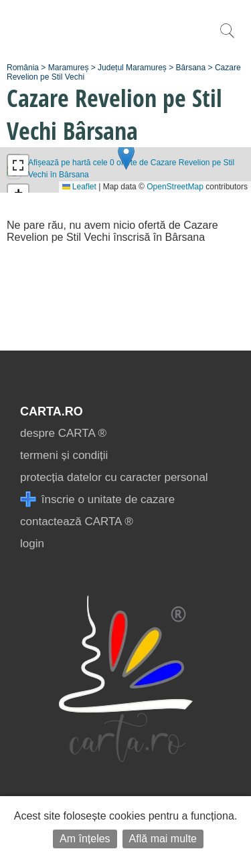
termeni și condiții (64, 455)
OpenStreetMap (175, 186)
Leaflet (79, 186)
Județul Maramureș (132, 67)
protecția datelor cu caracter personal (114, 477)
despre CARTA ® (63, 433)
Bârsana (191, 67)
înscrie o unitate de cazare (97, 499)
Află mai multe (163, 838)
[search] (227, 37)
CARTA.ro (51, 411)
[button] (126, 156)
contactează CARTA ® (76, 521)
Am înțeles (85, 838)
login (32, 543)
